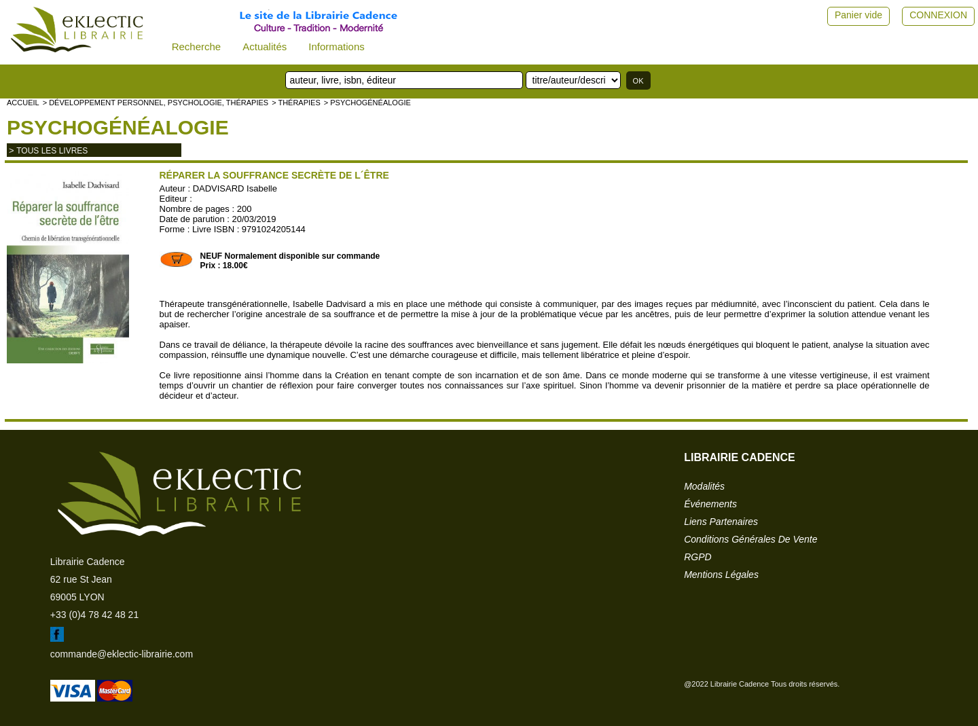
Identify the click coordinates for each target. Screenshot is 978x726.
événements (710, 503)
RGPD (697, 556)
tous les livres (52, 151)
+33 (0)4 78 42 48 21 (94, 614)
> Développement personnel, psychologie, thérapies (155, 102)
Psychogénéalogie (118, 127)
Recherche (196, 46)
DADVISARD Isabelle (235, 188)
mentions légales (721, 574)
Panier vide (858, 15)
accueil (23, 102)
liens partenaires (721, 521)
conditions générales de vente (750, 539)
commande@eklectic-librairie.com (121, 654)
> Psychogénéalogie (367, 102)
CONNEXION (938, 15)
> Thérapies (296, 102)
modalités (704, 486)
